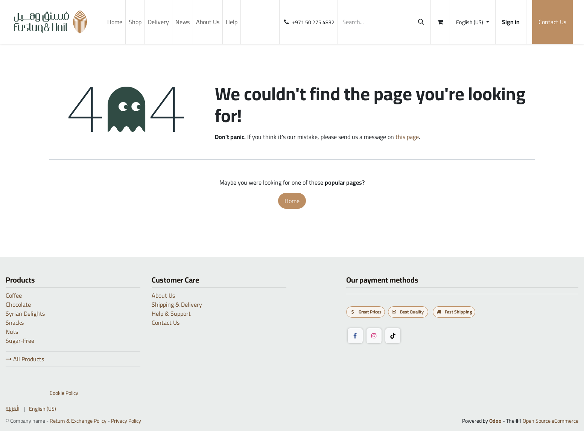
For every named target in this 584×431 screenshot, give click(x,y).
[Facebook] (355, 335)
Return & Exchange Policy (78, 421)
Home (292, 200)
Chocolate (18, 304)
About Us (163, 295)
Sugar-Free (20, 340)
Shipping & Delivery (177, 304)
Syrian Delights (25, 313)
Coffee (14, 295)
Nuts (12, 331)
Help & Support (171, 313)
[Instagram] (374, 335)
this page (407, 136)
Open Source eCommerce (550, 421)
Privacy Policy (126, 421)
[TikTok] (392, 335)
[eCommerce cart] (440, 22)
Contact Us (552, 22)
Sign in (511, 22)
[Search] (421, 22)
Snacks (15, 322)
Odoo (496, 421)
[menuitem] (114, 22)
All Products (25, 359)
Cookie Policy (64, 393)
